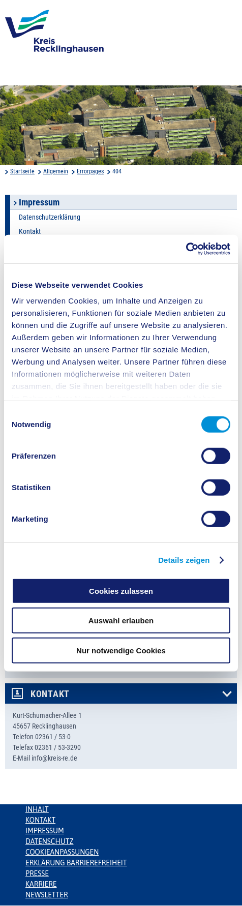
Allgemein (55, 171)
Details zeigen (183, 560)
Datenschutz (49, 841)
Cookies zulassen (121, 590)
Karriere (41, 884)
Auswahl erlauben (121, 620)
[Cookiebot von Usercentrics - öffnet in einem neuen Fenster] (185, 249)
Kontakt (30, 231)
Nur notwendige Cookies (121, 650)
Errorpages (90, 171)
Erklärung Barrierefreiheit (76, 863)
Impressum (44, 831)
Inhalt (37, 809)
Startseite (22, 171)
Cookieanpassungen (62, 852)
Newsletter (46, 895)
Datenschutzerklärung (49, 217)
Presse (37, 873)
